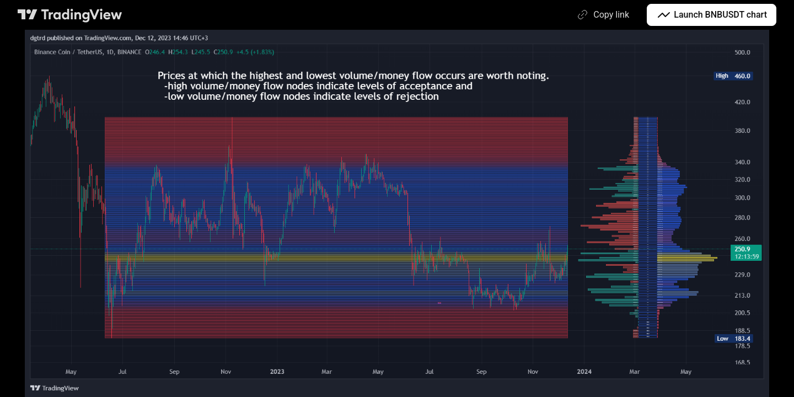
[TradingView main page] (70, 15)
